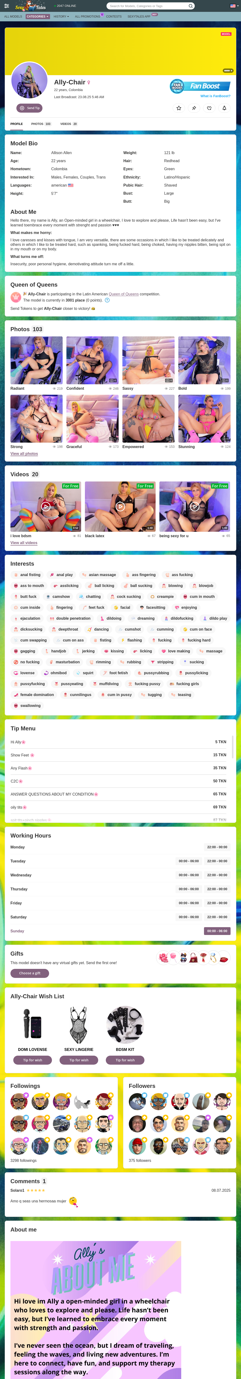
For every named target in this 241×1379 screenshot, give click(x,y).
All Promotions (88, 16)
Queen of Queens (124, 294)
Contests (114, 16)
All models (13, 16)
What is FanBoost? (215, 96)
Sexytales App (140, 16)
